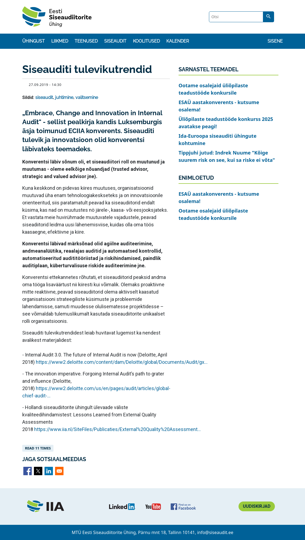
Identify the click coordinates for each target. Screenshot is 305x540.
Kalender (177, 41)
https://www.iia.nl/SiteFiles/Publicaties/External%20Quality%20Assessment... (117, 429)
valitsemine (86, 97)
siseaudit (44, 97)
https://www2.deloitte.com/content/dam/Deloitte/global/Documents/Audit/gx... (122, 362)
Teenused (86, 41)
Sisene (275, 41)
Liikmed (59, 41)
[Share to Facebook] (27, 471)
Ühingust (33, 41)
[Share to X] (38, 471)
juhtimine (64, 97)
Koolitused (146, 41)
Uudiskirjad (257, 506)
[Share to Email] (59, 471)
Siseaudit (115, 41)
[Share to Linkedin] (49, 471)
